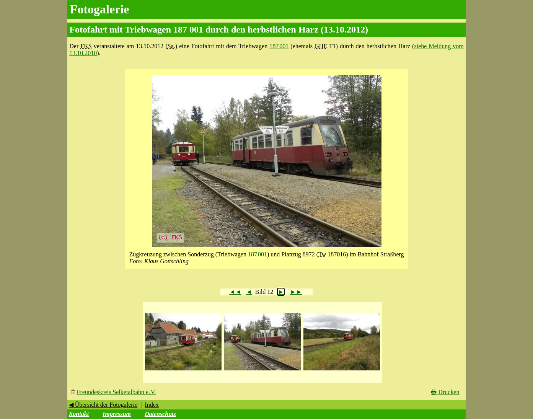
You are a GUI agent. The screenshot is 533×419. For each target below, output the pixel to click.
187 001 (279, 46)
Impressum (117, 414)
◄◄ (235, 292)
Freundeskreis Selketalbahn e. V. (116, 392)
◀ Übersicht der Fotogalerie (103, 404)
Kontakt (79, 414)
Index (151, 404)
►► (296, 292)
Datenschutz (160, 414)
